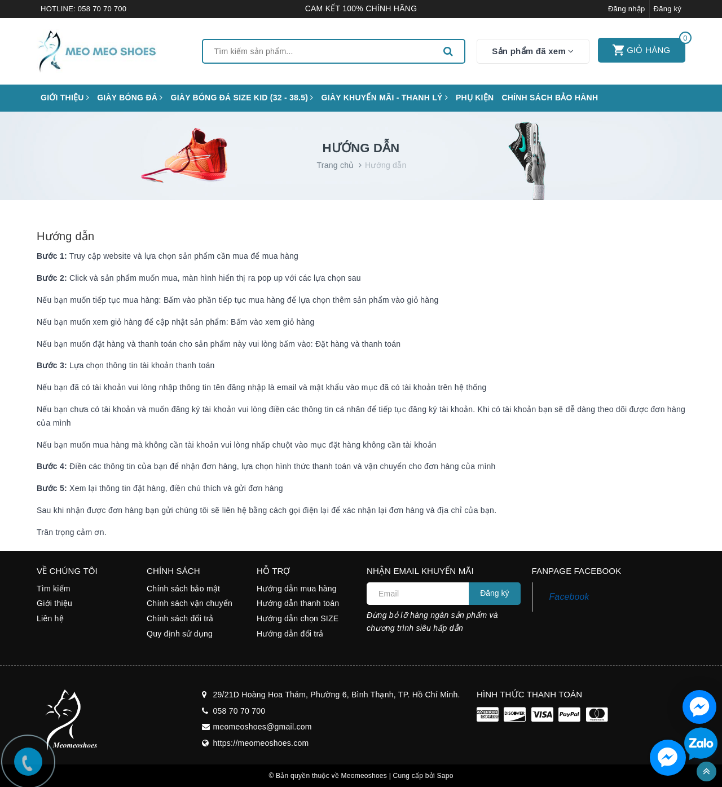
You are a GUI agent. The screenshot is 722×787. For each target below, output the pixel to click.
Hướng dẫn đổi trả (290, 633)
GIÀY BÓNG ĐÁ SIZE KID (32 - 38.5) (242, 97)
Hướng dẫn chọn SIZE (297, 618)
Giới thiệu (65, 97)
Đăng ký (667, 9)
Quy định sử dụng (180, 633)
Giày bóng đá (129, 97)
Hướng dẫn (65, 236)
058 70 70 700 (102, 9)
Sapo (445, 776)
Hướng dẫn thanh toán (298, 603)
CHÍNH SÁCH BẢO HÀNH (549, 97)
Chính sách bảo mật (183, 588)
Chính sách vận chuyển (189, 603)
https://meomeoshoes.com (261, 743)
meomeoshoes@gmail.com (262, 726)
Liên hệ (50, 618)
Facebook (569, 597)
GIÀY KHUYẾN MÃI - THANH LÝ (385, 97)
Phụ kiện (475, 97)
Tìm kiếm (54, 588)
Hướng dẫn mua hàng (297, 588)
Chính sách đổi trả (180, 618)
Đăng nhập (626, 9)
